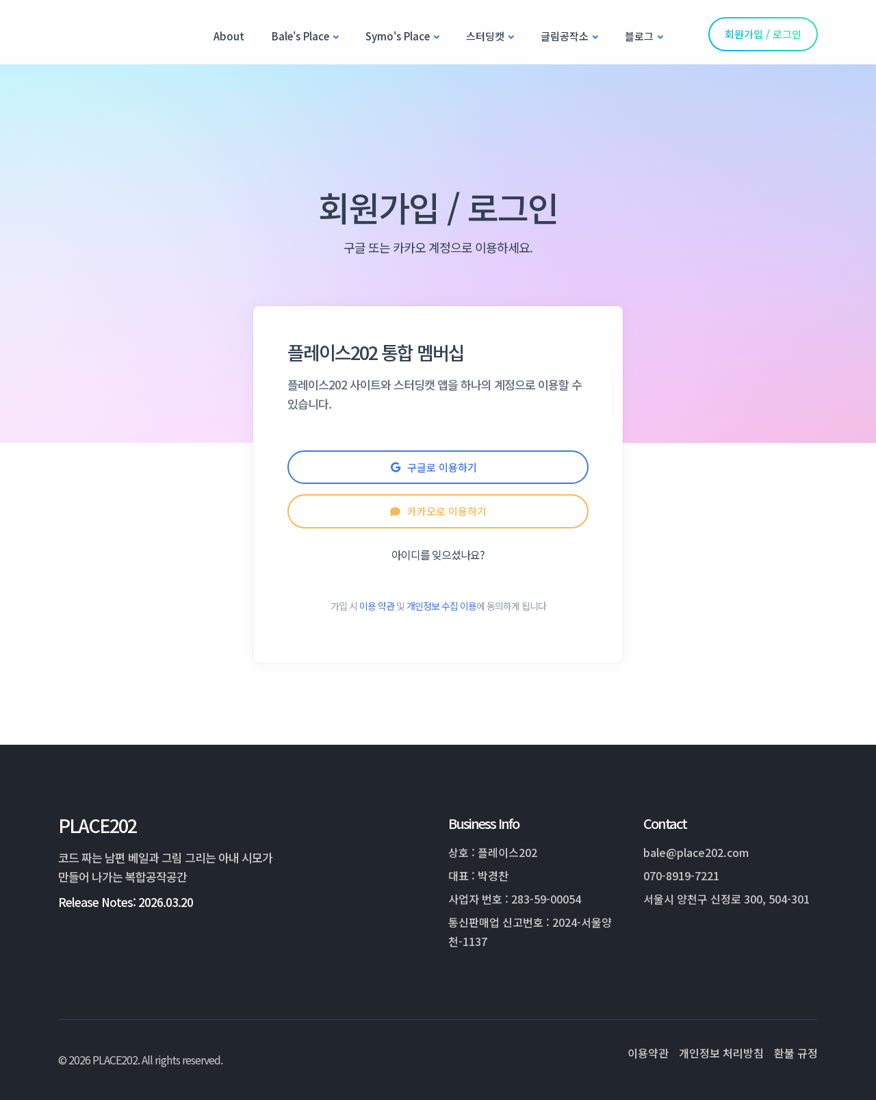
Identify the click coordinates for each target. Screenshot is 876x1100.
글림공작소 (565, 36)
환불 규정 (796, 1053)
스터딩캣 (485, 36)
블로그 (639, 36)
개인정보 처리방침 (721, 1053)
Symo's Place (397, 36)
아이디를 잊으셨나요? (438, 554)
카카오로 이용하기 (438, 511)
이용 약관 (376, 606)
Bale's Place (300, 36)
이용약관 (648, 1053)
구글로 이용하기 (438, 467)
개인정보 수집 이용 (441, 606)
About (229, 36)
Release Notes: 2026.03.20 (125, 901)
